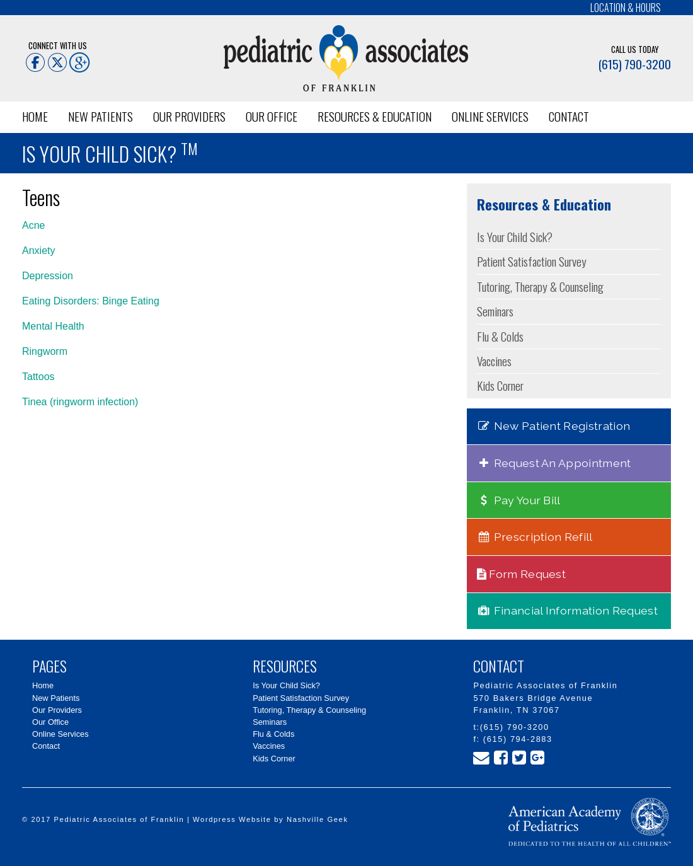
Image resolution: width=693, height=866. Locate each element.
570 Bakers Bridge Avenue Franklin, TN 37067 (533, 704)
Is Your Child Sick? (515, 237)
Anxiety (38, 250)
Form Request (521, 573)
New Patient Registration (554, 425)
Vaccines (494, 361)
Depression (47, 275)
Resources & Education (375, 116)
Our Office (271, 116)
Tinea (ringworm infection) (80, 401)
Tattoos (38, 376)
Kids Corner (500, 385)
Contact (569, 116)
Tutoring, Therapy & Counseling (540, 286)
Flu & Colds (500, 336)
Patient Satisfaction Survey (532, 261)
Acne (33, 225)
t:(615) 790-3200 (511, 727)
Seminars (495, 311)
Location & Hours (625, 7)
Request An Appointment (554, 463)
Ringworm (44, 351)
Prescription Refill (535, 536)
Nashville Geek (317, 819)
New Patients (100, 116)
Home (35, 116)
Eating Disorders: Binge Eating (90, 301)
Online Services (490, 116)
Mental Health (53, 326)
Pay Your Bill (519, 500)
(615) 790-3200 (634, 64)
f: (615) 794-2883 (512, 739)
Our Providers (189, 116)
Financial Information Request (567, 610)
